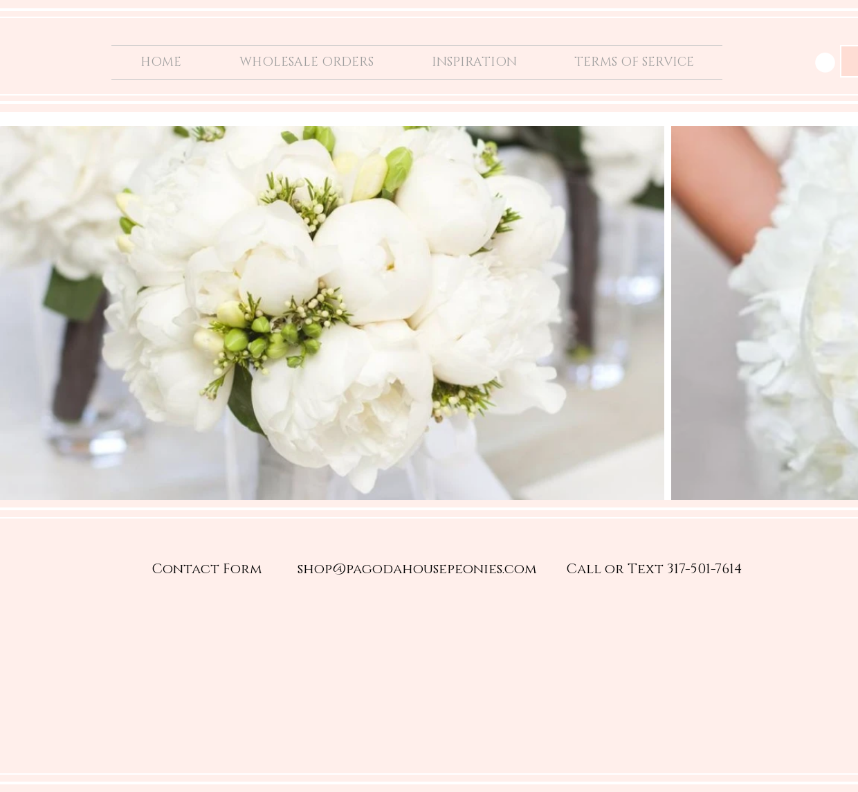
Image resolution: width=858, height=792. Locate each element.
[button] (825, 63)
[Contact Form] (206, 569)
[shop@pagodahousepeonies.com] (417, 569)
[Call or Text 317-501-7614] (654, 569)
